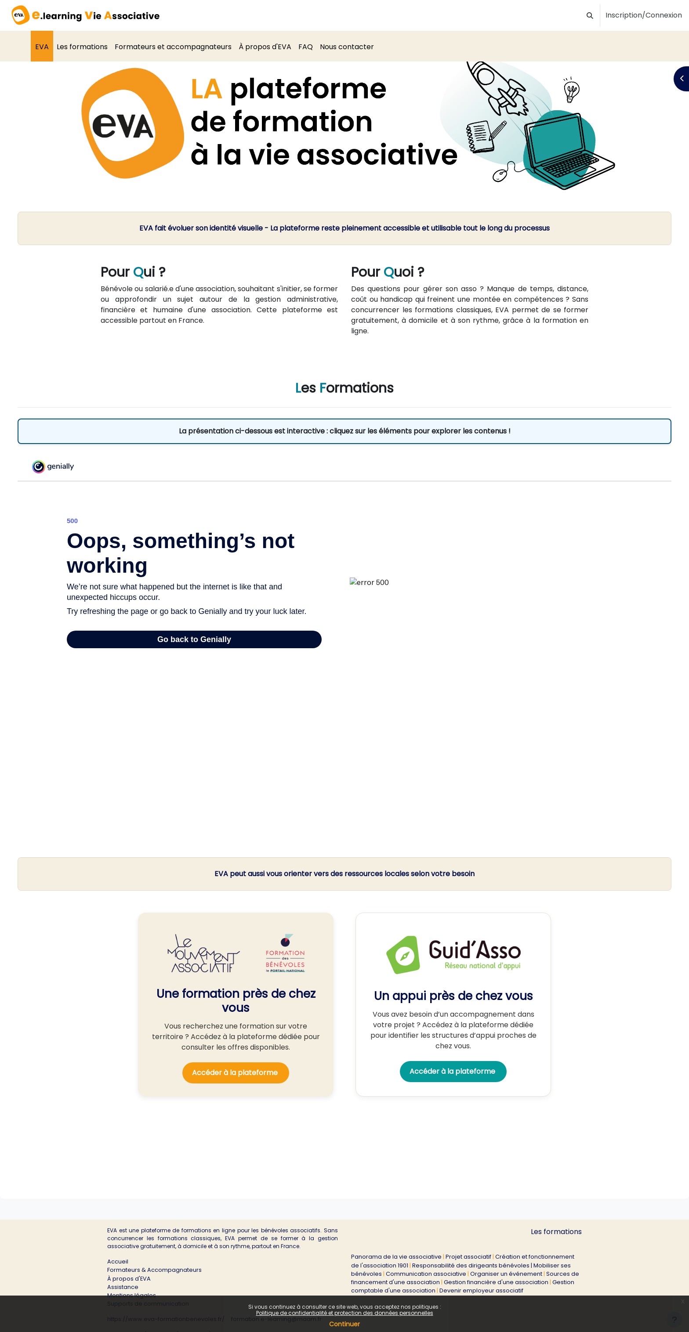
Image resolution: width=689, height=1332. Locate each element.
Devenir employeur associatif (481, 1290)
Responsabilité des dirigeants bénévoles (470, 1265)
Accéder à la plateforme (235, 1082)
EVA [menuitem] (42, 47)
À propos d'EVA (129, 1278)
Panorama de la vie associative (396, 1256)
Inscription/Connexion (644, 15)
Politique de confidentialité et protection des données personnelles (344, 1313)
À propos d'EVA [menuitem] (265, 47)
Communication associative (426, 1274)
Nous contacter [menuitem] (347, 47)
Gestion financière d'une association (496, 1282)
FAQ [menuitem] (305, 47)
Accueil (117, 1261)
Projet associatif (468, 1256)
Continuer (344, 1324)
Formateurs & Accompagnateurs (154, 1270)
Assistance (122, 1287)
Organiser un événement (506, 1274)
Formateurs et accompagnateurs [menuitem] (173, 47)
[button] (590, 15)
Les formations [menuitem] (82, 47)
